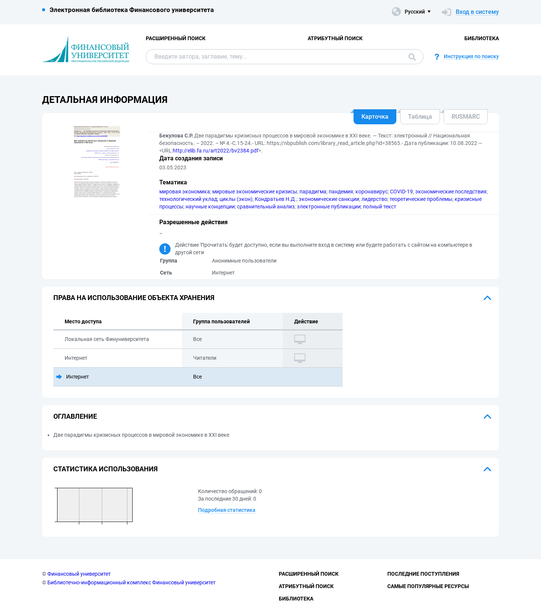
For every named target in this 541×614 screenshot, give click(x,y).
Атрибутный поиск (335, 38)
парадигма (312, 192)
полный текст (379, 207)
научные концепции (210, 207)
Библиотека (481, 38)
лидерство (374, 199)
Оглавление (75, 416)
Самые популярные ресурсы (428, 586)
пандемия (341, 192)
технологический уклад (188, 199)
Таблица (420, 116)
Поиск (412, 57)
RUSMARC (466, 116)
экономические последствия (451, 192)
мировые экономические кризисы (254, 192)
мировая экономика (184, 192)
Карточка (374, 116)
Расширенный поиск (176, 38)
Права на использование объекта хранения (134, 298)
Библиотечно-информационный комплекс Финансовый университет (131, 582)
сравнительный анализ (266, 207)
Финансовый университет (79, 574)
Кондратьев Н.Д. (275, 199)
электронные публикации (329, 207)
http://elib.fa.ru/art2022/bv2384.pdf (215, 151)
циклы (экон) (235, 199)
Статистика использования (105, 469)
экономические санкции (329, 199)
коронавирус (371, 192)
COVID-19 (401, 192)
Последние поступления (423, 574)
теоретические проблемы (421, 199)
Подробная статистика (226, 510)
